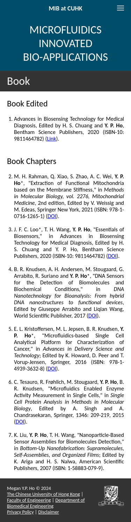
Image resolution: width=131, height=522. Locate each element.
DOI (52, 216)
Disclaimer (48, 512)
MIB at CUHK (65, 8)
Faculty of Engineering (29, 500)
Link (51, 138)
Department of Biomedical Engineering (46, 503)
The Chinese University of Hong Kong (43, 494)
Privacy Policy (20, 512)
